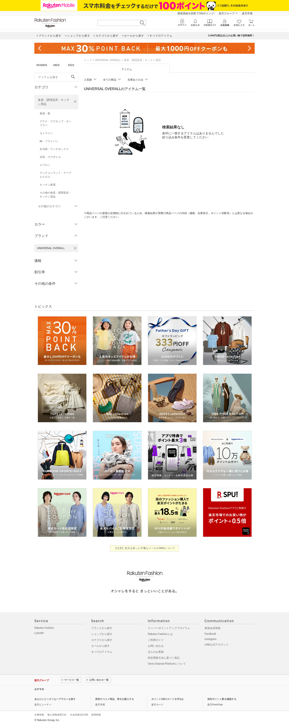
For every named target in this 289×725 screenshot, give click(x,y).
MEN (56, 65)
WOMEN (41, 65)
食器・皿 (45, 113)
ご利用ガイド (156, 640)
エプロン (45, 164)
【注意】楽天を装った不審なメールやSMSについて (144, 548)
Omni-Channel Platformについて (167, 663)
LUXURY (39, 633)
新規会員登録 (212, 628)
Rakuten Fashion (44, 627)
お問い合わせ (156, 645)
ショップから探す (101, 634)
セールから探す (100, 645)
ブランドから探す (101, 628)
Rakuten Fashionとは (160, 634)
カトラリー (46, 133)
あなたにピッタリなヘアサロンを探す (55, 699)
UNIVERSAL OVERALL (108, 60)
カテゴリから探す (101, 640)
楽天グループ (227, 13)
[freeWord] (56, 77)
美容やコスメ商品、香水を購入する (114, 699)
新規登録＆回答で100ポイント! (196, 13)
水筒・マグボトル (50, 157)
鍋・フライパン (49, 141)
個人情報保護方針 (57, 714)
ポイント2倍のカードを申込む (167, 699)
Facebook (210, 633)
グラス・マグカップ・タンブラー (55, 123)
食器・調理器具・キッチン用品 (53, 102)
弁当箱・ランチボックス (54, 149)
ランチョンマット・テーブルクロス (55, 174)
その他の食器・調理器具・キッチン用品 (55, 194)
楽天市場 (247, 13)
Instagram (211, 639)
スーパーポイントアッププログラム (169, 628)
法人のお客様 (156, 651)
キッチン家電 (48, 184)
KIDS (71, 65)
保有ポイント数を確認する (221, 699)
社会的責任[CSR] (79, 714)
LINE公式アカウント (217, 644)
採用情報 (96, 714)
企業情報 (39, 714)
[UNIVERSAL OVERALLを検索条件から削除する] (75, 248)
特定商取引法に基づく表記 (164, 657)
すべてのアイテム (101, 651)
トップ (88, 60)
